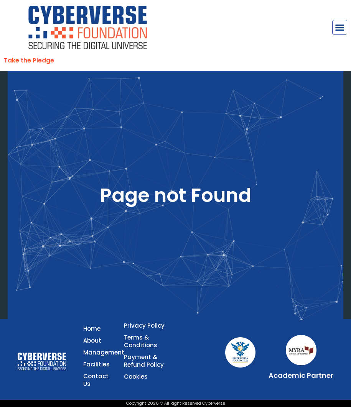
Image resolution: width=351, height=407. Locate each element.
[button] (340, 27)
